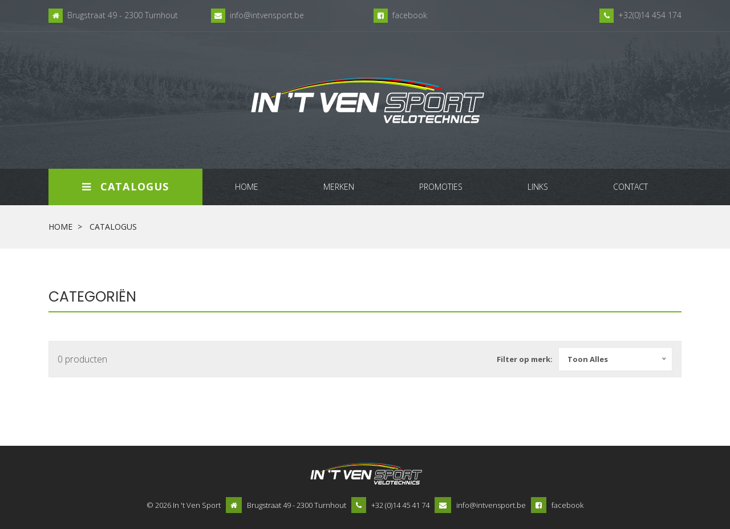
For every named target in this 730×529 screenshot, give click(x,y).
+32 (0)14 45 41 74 (400, 505)
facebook (409, 15)
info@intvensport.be (267, 15)
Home (60, 226)
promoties (441, 186)
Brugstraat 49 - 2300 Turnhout (122, 15)
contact (630, 186)
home (246, 186)
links (538, 186)
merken (338, 186)
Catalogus (125, 186)
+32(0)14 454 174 (650, 15)
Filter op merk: (525, 359)
